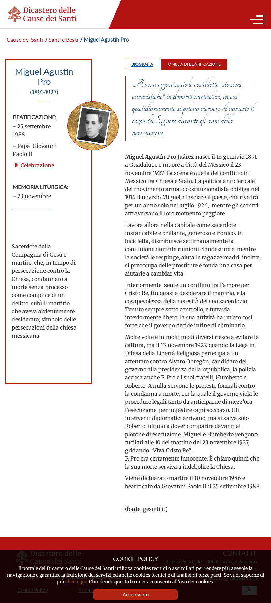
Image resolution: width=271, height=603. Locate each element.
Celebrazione (34, 165)
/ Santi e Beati (61, 39)
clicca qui (76, 582)
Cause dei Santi (25, 39)
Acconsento (136, 595)
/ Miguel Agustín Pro (104, 39)
